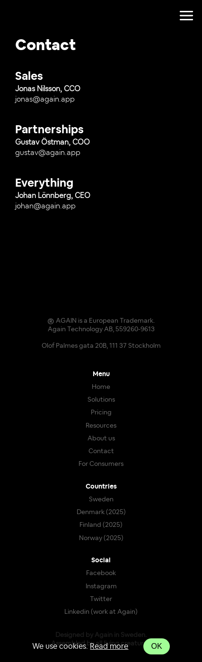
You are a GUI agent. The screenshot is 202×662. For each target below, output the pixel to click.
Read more (109, 646)
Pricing (101, 412)
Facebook (101, 573)
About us (101, 438)
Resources (101, 425)
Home (101, 387)
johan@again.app (45, 206)
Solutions (101, 399)
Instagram (101, 586)
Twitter (101, 599)
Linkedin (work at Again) (101, 612)
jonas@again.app (45, 99)
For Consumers (101, 464)
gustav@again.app (47, 152)
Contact (101, 451)
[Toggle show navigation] (186, 16)
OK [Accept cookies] (156, 646)
